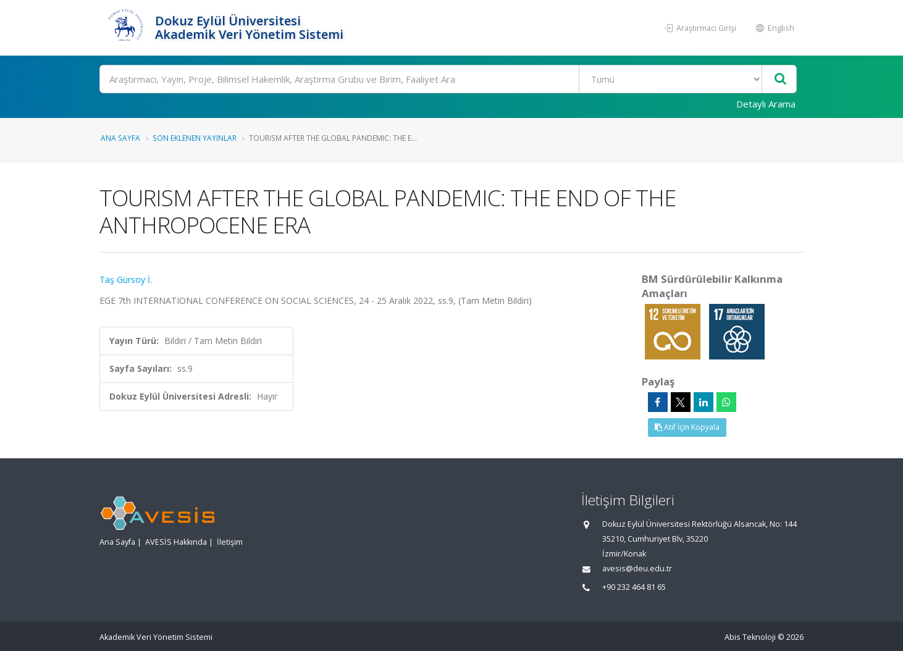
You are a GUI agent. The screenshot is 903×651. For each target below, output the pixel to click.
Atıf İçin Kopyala (687, 427)
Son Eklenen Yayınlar (195, 138)
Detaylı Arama (766, 104)
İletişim (230, 542)
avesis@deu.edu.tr (637, 568)
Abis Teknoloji (750, 637)
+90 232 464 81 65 (634, 587)
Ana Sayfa (120, 138)
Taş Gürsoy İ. (125, 279)
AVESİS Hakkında (176, 542)
